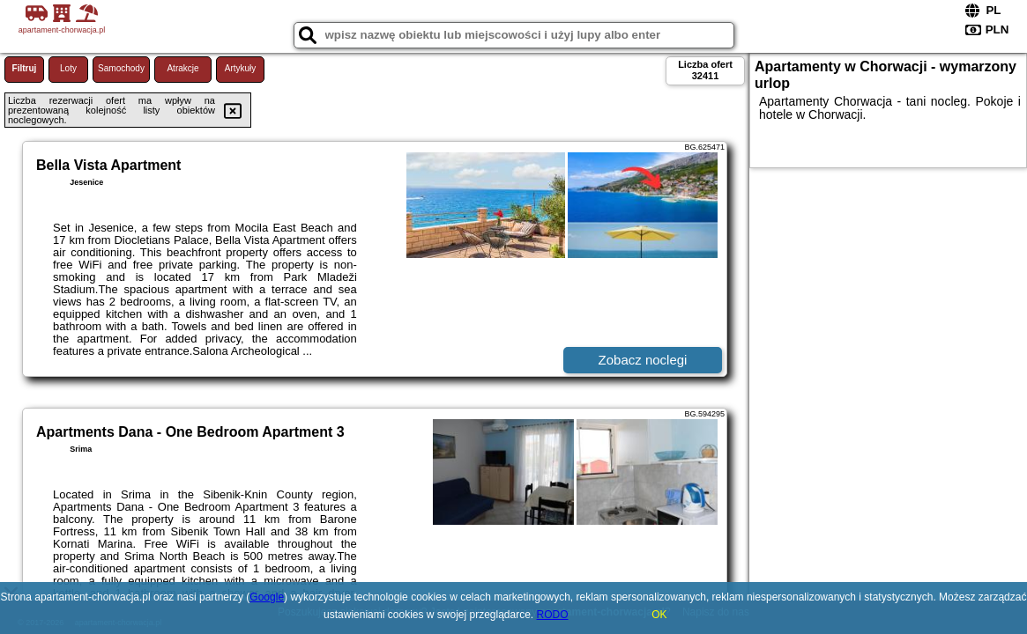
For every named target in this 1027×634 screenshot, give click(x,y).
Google (266, 597)
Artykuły (241, 68)
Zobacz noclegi (643, 359)
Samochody (121, 68)
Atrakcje (182, 68)
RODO (553, 614)
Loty (68, 68)
